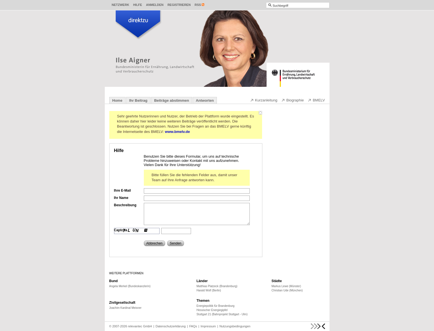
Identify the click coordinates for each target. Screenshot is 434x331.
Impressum (208, 326)
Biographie (292, 100)
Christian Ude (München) (287, 290)
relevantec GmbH (140, 326)
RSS (198, 4)
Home (117, 100)
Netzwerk (120, 4)
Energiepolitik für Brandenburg (216, 305)
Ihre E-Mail (122, 190)
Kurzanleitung (264, 100)
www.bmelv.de (177, 132)
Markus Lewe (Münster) (286, 286)
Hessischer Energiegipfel (212, 310)
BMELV (316, 100)
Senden (175, 243)
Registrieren (179, 4)
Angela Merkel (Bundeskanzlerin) (130, 286)
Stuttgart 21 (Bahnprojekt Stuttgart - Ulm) (222, 314)
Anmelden (154, 4)
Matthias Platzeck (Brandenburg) (217, 286)
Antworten (205, 100)
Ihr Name (121, 198)
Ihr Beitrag (138, 100)
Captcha (120, 230)
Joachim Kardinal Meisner (125, 307)
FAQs (193, 326)
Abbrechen (154, 243)
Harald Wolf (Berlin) (209, 290)
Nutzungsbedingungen (234, 326)
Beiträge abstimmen (171, 100)
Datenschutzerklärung (171, 326)
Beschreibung (125, 205)
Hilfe (137, 4)
